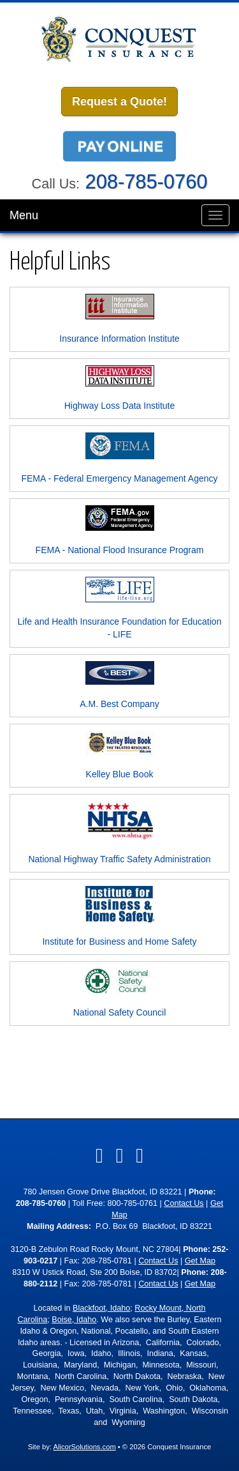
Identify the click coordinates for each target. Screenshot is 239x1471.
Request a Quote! (119, 101)
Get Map (200, 1260)
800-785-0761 (132, 1203)
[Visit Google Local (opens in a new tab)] (139, 1155)
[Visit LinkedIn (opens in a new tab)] (120, 1155)
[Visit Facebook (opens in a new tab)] (99, 1155)
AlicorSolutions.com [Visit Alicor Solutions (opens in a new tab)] (84, 1447)
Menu (24, 215)
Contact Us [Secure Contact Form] (183, 1203)
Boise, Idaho (74, 1319)
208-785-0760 (146, 182)
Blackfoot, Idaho (101, 1308)
